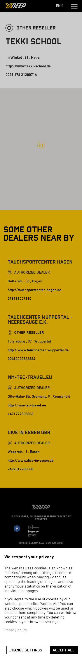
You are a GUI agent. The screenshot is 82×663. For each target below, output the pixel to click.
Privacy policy (15, 630)
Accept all (64, 650)
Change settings (25, 650)
